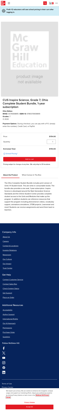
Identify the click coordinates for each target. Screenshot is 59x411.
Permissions (7, 328)
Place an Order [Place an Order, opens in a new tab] (8, 297)
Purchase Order (9, 332)
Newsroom (7, 255)
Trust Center (7, 268)
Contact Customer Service (13, 280)
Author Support (9, 314)
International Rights (10, 319)
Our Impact (7, 264)
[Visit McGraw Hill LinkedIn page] (3, 372)
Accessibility (7, 310)
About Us (6, 237)
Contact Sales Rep (10, 284)
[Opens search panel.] (45, 3)
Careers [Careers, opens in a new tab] (6, 241)
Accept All (29, 407)
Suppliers (6, 337)
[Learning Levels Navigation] (9, 3)
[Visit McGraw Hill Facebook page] (3, 348)
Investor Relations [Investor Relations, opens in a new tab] (10, 250)
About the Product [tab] (10, 175)
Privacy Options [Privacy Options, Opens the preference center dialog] (29, 402)
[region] (29, 399)
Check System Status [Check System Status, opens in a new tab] (11, 288)
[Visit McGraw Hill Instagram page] (3, 362)
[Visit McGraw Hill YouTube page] (3, 358)
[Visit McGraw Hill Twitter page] (3, 353)
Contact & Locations (10, 246)
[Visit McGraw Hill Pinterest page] (3, 367)
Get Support (7, 293)
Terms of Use (7, 384)
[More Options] (56, 3)
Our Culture (7, 259)
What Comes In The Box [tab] (31, 175)
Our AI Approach (9, 323)
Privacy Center (7, 387)
